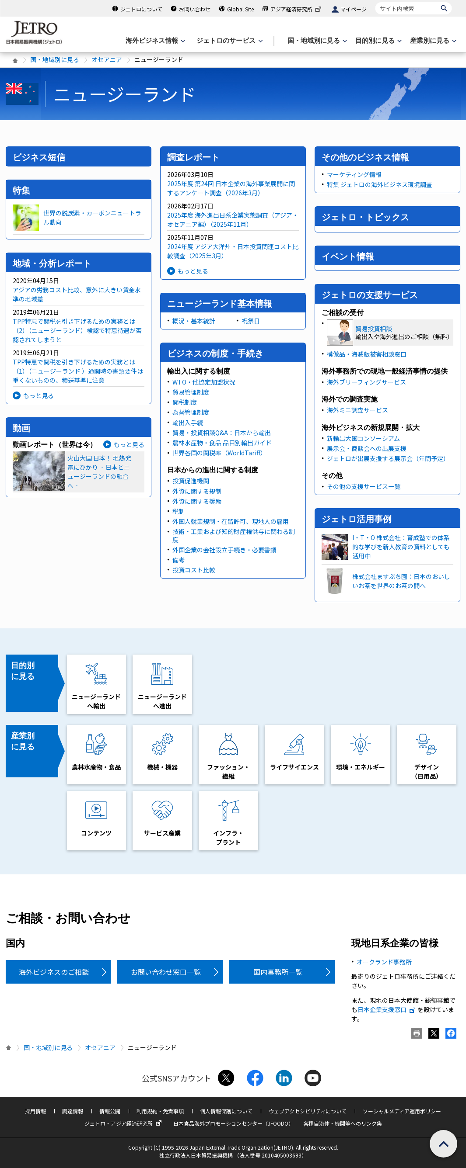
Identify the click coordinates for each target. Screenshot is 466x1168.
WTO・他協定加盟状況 (203, 382)
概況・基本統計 (193, 320)
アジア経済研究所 (296, 9)
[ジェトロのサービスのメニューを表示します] (228, 41)
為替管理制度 (190, 412)
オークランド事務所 (384, 961)
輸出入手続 (187, 422)
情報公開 (109, 1111)
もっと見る (38, 395)
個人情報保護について (226, 1111)
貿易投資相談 (373, 328)
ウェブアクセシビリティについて (308, 1111)
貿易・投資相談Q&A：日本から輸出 (221, 432)
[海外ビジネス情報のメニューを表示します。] (154, 41)
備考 (178, 559)
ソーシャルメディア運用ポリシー (402, 1111)
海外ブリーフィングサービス (366, 382)
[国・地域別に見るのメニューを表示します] (316, 41)
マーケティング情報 (354, 174)
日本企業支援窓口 (386, 1009)
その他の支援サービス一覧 (363, 486)
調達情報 (72, 1111)
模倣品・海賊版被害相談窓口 (366, 354)
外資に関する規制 (196, 491)
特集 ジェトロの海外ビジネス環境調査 (379, 184)
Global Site (240, 9)
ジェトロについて (141, 9)
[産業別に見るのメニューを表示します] (432, 41)
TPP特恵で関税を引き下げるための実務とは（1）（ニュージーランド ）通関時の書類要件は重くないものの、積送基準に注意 (78, 371)
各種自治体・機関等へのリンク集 (342, 1123)
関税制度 (184, 402)
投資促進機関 (190, 480)
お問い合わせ (194, 9)
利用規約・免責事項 (160, 1111)
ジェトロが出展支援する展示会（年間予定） (388, 458)
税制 (178, 511)
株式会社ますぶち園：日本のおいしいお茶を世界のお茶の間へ (401, 581)
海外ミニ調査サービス (357, 410)
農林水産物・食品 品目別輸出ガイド (222, 442)
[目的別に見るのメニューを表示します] (377, 41)
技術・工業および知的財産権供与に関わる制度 (233, 535)
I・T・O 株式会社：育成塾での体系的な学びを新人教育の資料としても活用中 (401, 546)
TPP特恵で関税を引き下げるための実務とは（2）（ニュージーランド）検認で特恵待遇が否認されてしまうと (77, 330)
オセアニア (106, 59)
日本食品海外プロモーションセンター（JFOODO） (233, 1123)
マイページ (353, 9)
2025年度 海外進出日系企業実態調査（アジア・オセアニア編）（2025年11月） (232, 220)
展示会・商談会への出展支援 (366, 448)
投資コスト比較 (193, 569)
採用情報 (35, 1111)
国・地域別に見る (54, 59)
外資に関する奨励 (196, 501)
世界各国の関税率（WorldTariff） (219, 452)
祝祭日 (251, 320)
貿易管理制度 (190, 392)
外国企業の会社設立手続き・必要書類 (224, 549)
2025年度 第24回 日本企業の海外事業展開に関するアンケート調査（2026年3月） (231, 188)
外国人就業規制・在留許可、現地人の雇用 (230, 521)
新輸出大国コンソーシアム (363, 438)
